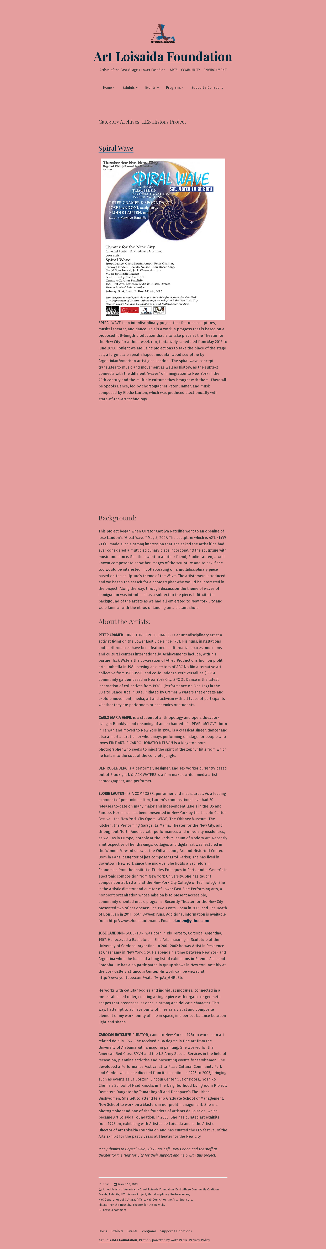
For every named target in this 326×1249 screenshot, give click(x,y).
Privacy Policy (199, 1240)
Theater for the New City (149, 1205)
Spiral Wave (116, 147)
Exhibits (128, 88)
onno (106, 1184)
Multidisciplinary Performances (168, 1194)
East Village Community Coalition (197, 1189)
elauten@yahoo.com (191, 920)
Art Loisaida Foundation (163, 56)
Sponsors (185, 1199)
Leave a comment (114, 1210)
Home (107, 88)
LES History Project (133, 1194)
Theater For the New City (115, 1205)
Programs (173, 88)
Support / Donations (207, 88)
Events (150, 88)
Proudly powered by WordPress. (164, 1240)
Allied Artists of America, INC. (122, 1189)
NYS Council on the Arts (162, 1199)
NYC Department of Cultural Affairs (122, 1199)
